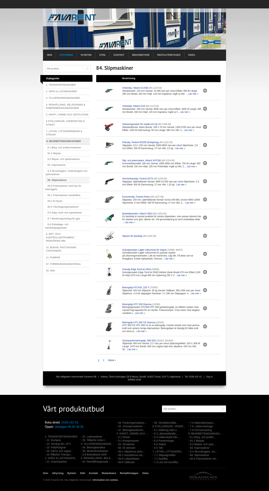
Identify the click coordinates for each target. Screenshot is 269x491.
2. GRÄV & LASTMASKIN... (61, 458)
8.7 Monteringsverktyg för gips (62, 218)
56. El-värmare (126, 447)
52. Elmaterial (126, 444)
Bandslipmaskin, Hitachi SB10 (137, 213)
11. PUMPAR (53, 257)
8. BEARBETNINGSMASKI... (205, 433)
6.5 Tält (158, 447)
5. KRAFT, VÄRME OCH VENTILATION (67, 114)
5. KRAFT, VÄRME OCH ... (132, 433)
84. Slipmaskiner (56, 180)
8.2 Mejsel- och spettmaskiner (62, 159)
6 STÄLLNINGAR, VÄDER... (168, 426)
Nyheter (86, 55)
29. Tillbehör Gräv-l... (94, 440)
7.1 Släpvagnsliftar (165, 455)
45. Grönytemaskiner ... (132, 426)
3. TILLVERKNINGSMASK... (97, 443)
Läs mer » (193, 94)
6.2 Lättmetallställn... (166, 433)
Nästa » (112, 360)
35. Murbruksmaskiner (95, 450)
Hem (49, 55)
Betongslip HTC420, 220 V (135, 287)
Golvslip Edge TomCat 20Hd (136, 269)
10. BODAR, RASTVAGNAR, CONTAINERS (61, 249)
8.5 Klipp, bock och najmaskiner (63, 212)
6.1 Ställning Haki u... (166, 430)
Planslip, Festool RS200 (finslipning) (140, 142)
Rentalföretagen (168, 55)
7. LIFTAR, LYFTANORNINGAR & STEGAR (64, 133)
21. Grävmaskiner (57, 461)
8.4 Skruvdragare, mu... (203, 451)
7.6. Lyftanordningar (201, 426)
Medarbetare (141, 55)
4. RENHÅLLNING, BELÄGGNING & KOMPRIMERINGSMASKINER (65, 106)
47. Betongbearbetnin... (132, 430)
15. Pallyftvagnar (56, 447)
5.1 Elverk (124, 437)
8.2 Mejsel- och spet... (203, 444)
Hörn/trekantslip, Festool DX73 (137, 178)
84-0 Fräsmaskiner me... (204, 458)
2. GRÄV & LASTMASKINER (61, 91)
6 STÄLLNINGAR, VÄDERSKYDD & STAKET (65, 123)
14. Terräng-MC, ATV (59, 443)
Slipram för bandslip (132, 236)
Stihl (102, 55)
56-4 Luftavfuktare (128, 458)
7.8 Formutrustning (201, 430)
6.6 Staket (160, 444)
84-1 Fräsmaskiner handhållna (62, 195)
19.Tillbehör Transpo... (59, 454)
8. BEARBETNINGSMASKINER (63, 141)
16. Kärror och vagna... (60, 450)
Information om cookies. (106, 480)
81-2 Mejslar (53, 153)
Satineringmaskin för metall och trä (139, 124)
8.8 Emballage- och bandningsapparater (56, 226)
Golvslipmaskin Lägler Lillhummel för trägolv (144, 250)
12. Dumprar (54, 440)
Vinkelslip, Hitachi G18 (133, 106)
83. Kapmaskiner (55, 165)
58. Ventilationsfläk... (166, 422)
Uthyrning (66, 55)
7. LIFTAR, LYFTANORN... (167, 451)
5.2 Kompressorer (128, 440)
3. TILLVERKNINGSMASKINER (63, 98)
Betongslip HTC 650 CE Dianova (138, 322)
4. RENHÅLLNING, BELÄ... (96, 458)
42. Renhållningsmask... (96, 461)
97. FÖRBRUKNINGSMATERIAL (63, 264)
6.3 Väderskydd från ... (167, 437)
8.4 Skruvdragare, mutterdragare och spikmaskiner (66, 173)
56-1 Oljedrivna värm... (131, 451)
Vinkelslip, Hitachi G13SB (135, 88)
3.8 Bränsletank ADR (94, 454)
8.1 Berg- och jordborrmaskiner (63, 147)
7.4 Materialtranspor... (202, 422)
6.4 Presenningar (164, 440)
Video (191, 55)
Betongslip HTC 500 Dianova (137, 304)
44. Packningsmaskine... (132, 422)
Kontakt (119, 55)
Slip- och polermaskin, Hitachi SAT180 (141, 160)
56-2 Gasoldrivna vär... (131, 455)
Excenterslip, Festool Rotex (136, 196)
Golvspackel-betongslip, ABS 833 (139, 340)
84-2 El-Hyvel (53, 201)
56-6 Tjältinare (126, 462)
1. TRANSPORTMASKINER (61, 85)
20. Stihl (50, 270)
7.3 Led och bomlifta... (167, 462)
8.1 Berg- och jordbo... (203, 437)
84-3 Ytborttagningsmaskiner (61, 207)
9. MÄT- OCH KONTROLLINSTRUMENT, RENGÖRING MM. (60, 237)
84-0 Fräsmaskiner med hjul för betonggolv (63, 188)
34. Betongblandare (93, 447)
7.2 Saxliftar (161, 458)
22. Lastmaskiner (92, 436)
